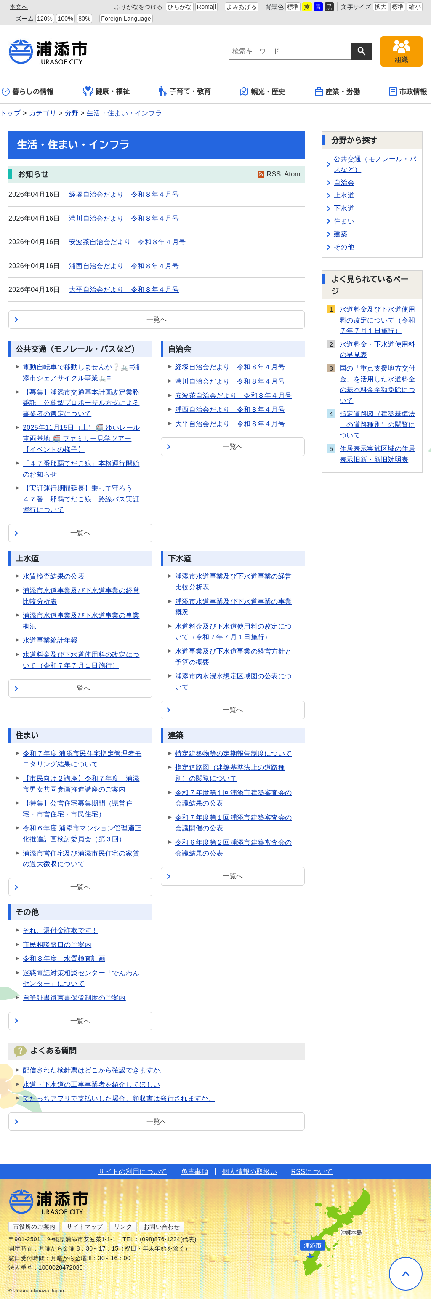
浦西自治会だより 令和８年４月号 (124, 265)
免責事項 (194, 1171)
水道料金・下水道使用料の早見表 (377, 350)
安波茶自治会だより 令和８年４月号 (127, 241)
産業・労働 (337, 91)
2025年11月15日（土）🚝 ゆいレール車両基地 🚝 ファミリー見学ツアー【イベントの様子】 (81, 438)
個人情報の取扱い (249, 1171)
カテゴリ (42, 113)
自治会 (344, 182)
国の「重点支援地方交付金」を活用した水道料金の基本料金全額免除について (377, 384)
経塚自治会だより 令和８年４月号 (124, 194)
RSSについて (312, 1171)
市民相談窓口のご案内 (57, 944)
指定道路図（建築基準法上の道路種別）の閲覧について (377, 424)
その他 (344, 247)
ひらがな (180, 6)
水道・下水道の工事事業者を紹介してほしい (91, 1084)
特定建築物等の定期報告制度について (233, 753)
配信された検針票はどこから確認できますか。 (95, 1070)
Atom (292, 174)
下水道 (344, 208)
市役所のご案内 (34, 1226)
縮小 (415, 6)
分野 (72, 113)
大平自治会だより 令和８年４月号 (124, 289)
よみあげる (241, 6)
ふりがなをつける (138, 6)
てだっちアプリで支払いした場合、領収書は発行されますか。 (119, 1098)
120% (45, 18)
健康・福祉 (106, 91)
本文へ (19, 6)
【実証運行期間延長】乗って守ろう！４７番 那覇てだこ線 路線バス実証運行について (81, 499)
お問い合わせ (162, 1226)
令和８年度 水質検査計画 (64, 958)
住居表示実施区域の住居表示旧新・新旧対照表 (377, 454)
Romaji (206, 6)
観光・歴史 (262, 91)
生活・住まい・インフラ (124, 113)
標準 (293, 6)
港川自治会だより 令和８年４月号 (124, 218)
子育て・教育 (185, 91)
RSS (274, 174)
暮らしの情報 (27, 92)
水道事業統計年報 (50, 640)
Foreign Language (126, 18)
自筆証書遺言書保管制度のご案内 (74, 997)
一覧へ (156, 319)
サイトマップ (85, 1226)
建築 (341, 233)
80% (84, 18)
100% (65, 18)
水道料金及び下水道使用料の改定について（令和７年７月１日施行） (377, 320)
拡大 (381, 6)
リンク (123, 1226)
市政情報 (408, 91)
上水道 (344, 195)
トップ (10, 113)
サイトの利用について (132, 1171)
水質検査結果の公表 (54, 576)
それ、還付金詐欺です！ (60, 930)
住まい (344, 221)
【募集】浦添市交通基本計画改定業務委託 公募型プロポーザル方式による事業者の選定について (81, 403)
